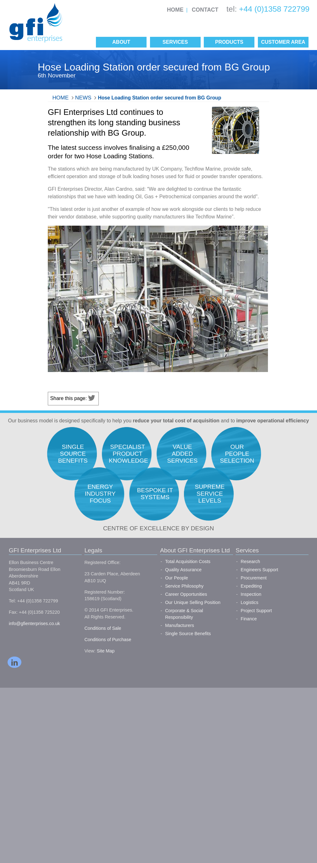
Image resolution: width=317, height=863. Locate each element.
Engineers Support (259, 569)
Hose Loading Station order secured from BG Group (159, 97)
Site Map (105, 650)
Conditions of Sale (102, 628)
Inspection (251, 594)
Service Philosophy (184, 586)
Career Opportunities (186, 594)
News (83, 97)
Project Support (256, 610)
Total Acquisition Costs (187, 561)
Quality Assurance (183, 569)
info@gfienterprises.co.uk (34, 623)
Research (250, 561)
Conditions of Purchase (107, 639)
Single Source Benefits (188, 633)
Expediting (251, 586)
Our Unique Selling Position (192, 602)
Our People (176, 577)
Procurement (253, 577)
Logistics (249, 602)
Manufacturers (179, 625)
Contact (205, 10)
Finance (249, 618)
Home (175, 10)
